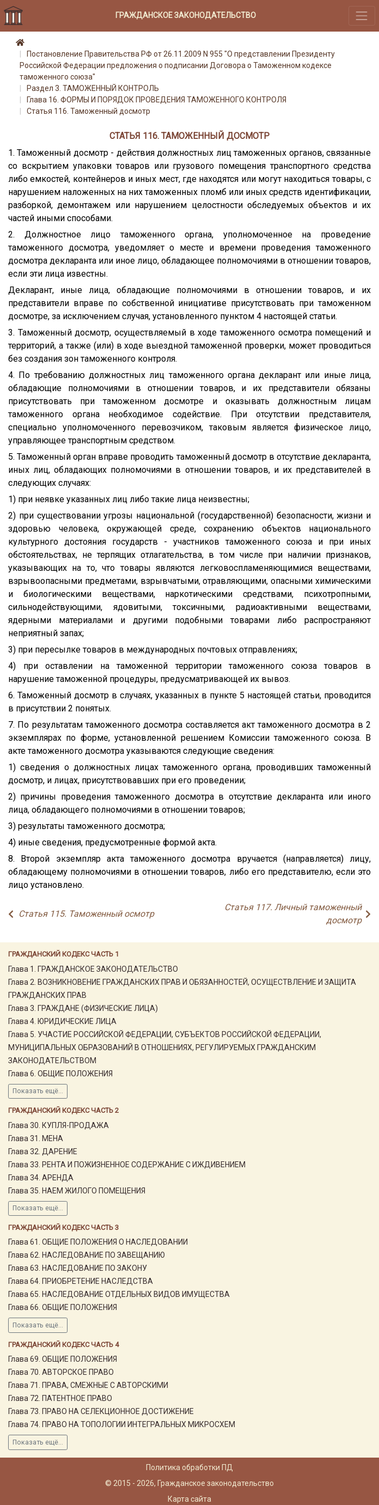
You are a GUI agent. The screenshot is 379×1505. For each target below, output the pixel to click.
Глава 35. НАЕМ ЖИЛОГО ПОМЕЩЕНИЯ (76, 1190)
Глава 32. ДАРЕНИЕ (42, 1151)
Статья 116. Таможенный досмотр (88, 111)
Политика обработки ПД (189, 1467)
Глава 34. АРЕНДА (41, 1177)
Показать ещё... (38, 1091)
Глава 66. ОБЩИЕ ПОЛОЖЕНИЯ (62, 1307)
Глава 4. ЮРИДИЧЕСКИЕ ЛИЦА (62, 1021)
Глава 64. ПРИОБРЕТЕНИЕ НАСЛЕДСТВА (80, 1281)
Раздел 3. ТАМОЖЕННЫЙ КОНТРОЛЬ (93, 88)
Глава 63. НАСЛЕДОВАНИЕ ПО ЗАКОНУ (77, 1268)
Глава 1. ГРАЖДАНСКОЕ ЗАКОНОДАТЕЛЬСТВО (93, 969)
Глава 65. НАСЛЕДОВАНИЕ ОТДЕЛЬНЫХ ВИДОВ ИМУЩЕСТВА (119, 1294)
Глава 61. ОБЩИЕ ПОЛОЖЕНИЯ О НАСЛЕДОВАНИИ (98, 1242)
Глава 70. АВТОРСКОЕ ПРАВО (61, 1372)
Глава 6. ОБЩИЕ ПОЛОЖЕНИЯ (60, 1073)
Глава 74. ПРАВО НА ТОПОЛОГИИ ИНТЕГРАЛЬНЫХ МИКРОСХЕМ (121, 1424)
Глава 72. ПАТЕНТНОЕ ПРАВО (60, 1398)
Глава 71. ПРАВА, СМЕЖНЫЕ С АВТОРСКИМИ (88, 1385)
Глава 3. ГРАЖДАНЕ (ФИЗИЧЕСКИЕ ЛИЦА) (83, 1008)
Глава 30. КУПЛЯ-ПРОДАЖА (58, 1125)
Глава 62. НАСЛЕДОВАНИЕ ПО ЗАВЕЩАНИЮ (86, 1255)
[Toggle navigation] (362, 15)
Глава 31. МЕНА (35, 1138)
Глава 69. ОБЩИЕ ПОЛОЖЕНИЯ (62, 1359)
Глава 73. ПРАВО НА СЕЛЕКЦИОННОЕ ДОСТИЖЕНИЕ (101, 1411)
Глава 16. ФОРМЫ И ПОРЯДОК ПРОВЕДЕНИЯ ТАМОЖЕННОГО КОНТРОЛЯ (156, 99)
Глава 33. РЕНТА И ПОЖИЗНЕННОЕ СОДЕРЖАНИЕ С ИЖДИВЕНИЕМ (127, 1164)
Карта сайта (189, 1499)
